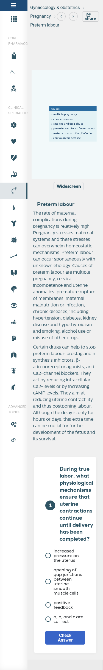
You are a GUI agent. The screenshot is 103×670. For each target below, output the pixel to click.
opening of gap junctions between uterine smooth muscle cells (63, 581)
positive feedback (59, 605)
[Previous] (61, 16)
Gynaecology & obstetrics (55, 7)
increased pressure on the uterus (62, 556)
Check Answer (65, 638)
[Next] (73, 16)
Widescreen (69, 186)
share (90, 17)
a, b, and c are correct (64, 619)
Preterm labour (44, 25)
